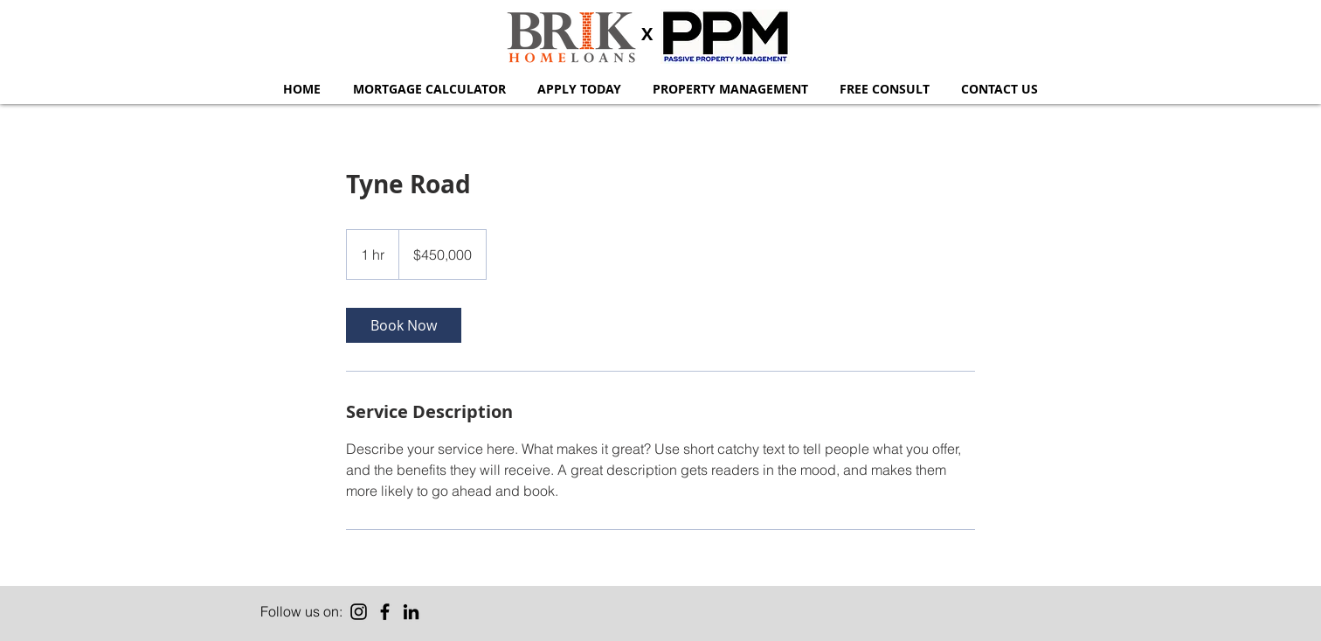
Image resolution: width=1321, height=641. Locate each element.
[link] (403, 325)
